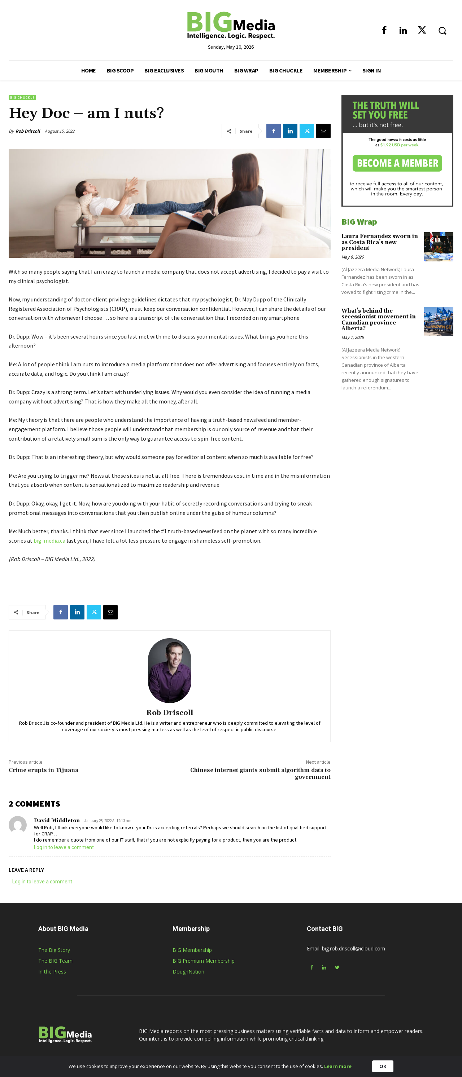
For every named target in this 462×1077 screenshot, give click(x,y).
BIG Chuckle (22, 97)
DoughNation (188, 971)
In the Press (52, 971)
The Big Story (54, 949)
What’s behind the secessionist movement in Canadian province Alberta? (378, 320)
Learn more (338, 1066)
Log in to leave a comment (64, 847)
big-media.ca (49, 540)
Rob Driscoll (28, 131)
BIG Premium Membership (204, 960)
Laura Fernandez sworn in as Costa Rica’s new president (379, 242)
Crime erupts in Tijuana (43, 770)
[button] (442, 30)
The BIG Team (55, 960)
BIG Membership (192, 949)
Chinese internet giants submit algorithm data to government (260, 774)
